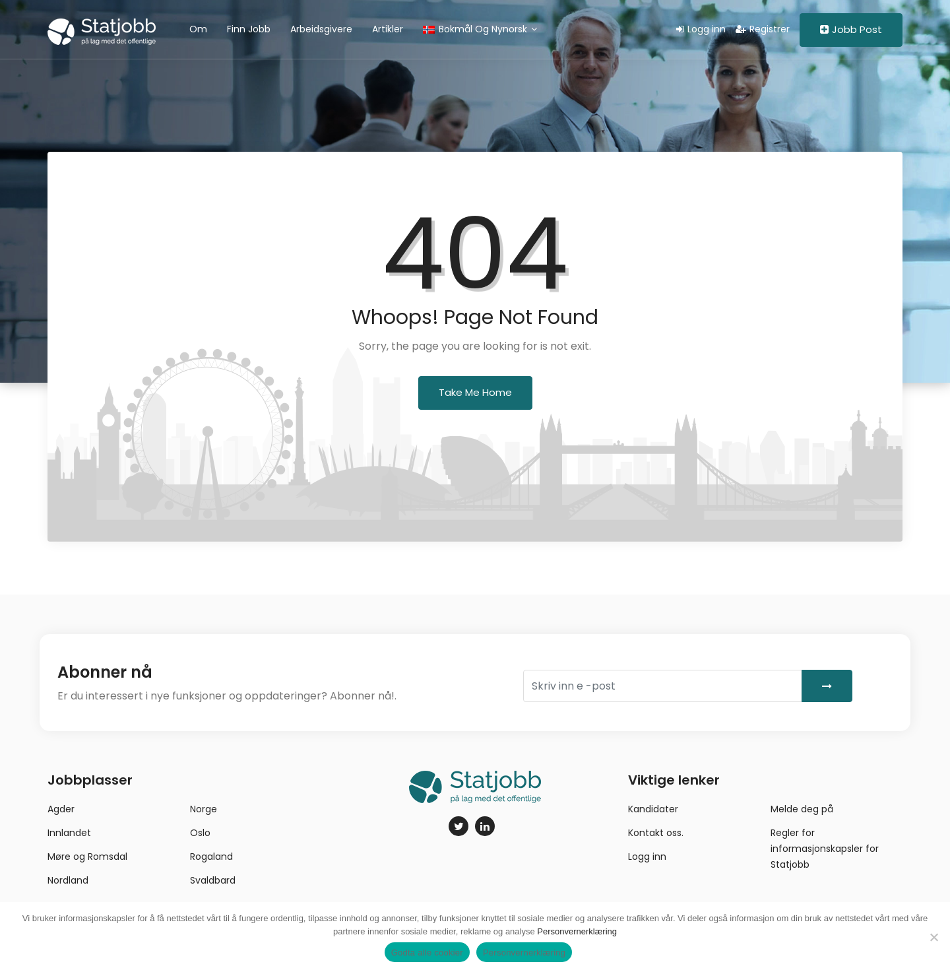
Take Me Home (475, 392)
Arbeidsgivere (321, 29)
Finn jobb (248, 29)
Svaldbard (213, 880)
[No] (933, 937)
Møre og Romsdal (87, 856)
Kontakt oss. (655, 832)
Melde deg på (802, 809)
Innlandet (69, 832)
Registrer (763, 29)
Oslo (200, 832)
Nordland (68, 880)
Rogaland (211, 856)
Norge (203, 809)
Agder (61, 809)
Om (198, 29)
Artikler (387, 29)
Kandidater (653, 809)
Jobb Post (851, 29)
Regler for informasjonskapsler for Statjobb (825, 848)
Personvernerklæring (577, 931)
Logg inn (701, 29)
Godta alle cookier (427, 952)
